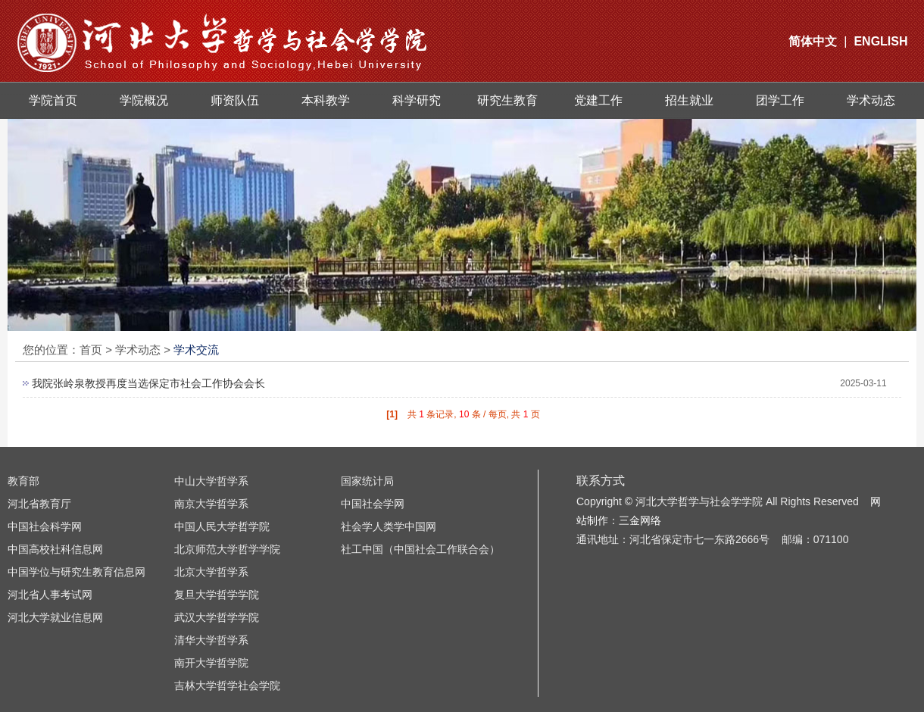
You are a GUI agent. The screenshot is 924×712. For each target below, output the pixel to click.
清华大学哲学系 (211, 640)
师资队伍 (235, 100)
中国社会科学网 (45, 526)
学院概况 (144, 100)
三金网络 (640, 520)
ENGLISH (880, 41)
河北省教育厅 (39, 504)
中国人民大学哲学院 (222, 526)
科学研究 (416, 100)
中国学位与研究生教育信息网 (76, 572)
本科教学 (325, 100)
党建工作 (598, 100)
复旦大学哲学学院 (216, 595)
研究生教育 (507, 100)
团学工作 (780, 100)
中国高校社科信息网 (55, 549)
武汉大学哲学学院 (216, 617)
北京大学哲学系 (211, 572)
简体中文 (812, 41)
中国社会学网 (372, 504)
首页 (91, 349)
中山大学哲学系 (211, 481)
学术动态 (871, 100)
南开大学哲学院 (211, 663)
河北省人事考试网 (50, 595)
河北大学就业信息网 (55, 617)
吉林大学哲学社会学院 (227, 685)
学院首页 (53, 100)
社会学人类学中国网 (388, 526)
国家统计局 (367, 481)
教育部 (23, 481)
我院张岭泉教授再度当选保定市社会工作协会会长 (148, 383)
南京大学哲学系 (211, 504)
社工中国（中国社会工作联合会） (420, 549)
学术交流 (196, 349)
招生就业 (689, 100)
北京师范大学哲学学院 (227, 549)
